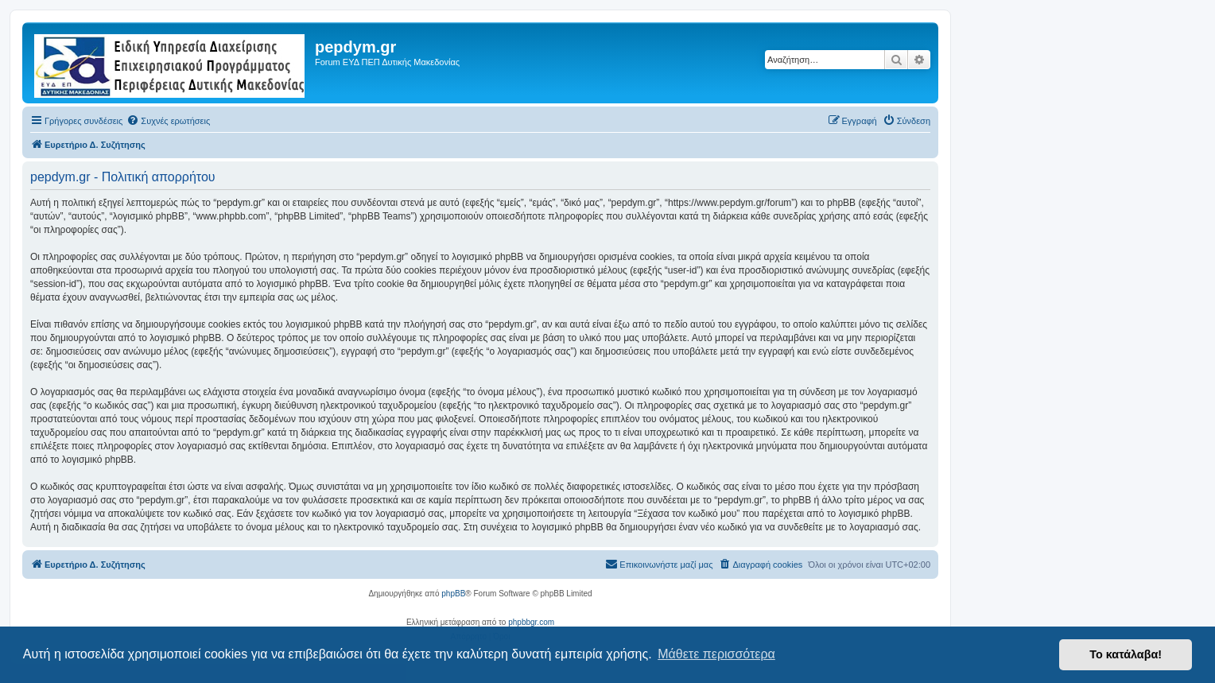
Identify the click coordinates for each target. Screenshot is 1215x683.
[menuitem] (168, 120)
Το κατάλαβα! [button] (1125, 654)
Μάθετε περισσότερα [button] (716, 654)
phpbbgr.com (531, 622)
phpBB (453, 593)
